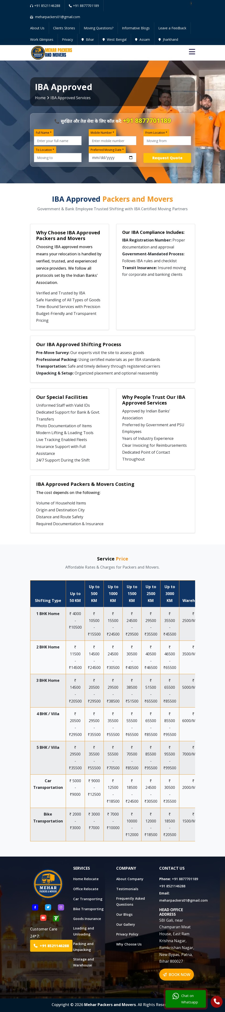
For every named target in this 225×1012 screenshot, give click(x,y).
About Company (129, 879)
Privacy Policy (127, 934)
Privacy (67, 39)
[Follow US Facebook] (35, 907)
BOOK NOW (176, 974)
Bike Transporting (88, 909)
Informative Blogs (136, 28)
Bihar (88, 39)
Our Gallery (125, 924)
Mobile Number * (102, 133)
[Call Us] (217, 1002)
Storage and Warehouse (83, 962)
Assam (142, 39)
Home (40, 97)
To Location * (45, 150)
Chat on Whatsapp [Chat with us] (185, 998)
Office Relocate (85, 889)
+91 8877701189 (84, 5)
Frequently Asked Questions (130, 901)
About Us (37, 28)
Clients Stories (64, 28)
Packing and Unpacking (83, 946)
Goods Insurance (87, 918)
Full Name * (44, 133)
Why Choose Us (129, 944)
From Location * (156, 133)
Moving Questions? (98, 28)
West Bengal (114, 39)
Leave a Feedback (172, 28)
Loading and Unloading (83, 931)
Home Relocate (86, 879)
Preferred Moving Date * (107, 150)
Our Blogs (124, 914)
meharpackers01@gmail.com (183, 900)
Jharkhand (168, 39)
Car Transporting (87, 899)
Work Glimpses (41, 39)
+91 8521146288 (45, 5)
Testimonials (127, 889)
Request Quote (167, 157)
